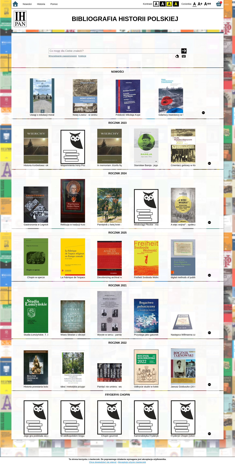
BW (163, 3)
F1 (200, 3)
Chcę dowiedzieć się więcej (102, 462)
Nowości (27, 4)
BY (176, 3)
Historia (41, 4)
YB (169, 3)
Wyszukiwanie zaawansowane (63, 56)
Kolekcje (82, 56)
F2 (207, 3)
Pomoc (54, 4)
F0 (194, 3)
